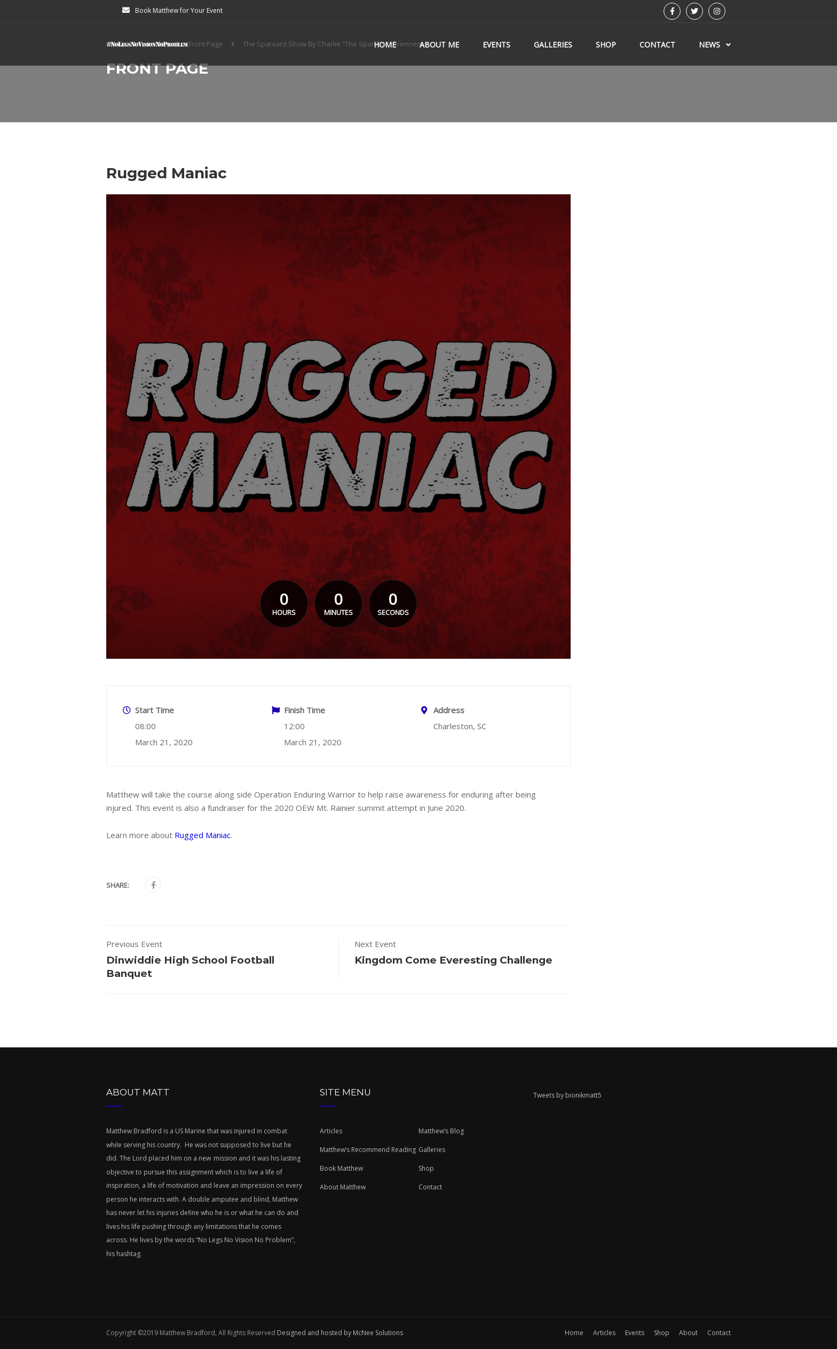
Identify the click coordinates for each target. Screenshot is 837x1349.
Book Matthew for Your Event (179, 10)
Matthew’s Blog (441, 1130)
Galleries (553, 45)
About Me (439, 45)
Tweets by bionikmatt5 (567, 1095)
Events (496, 45)
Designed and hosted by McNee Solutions (339, 1332)
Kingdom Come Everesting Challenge (453, 960)
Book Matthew (341, 1168)
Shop (606, 45)
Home (385, 45)
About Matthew (343, 1187)
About (688, 1332)
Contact (657, 45)
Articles (331, 1130)
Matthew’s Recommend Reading (368, 1149)
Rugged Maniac (203, 835)
